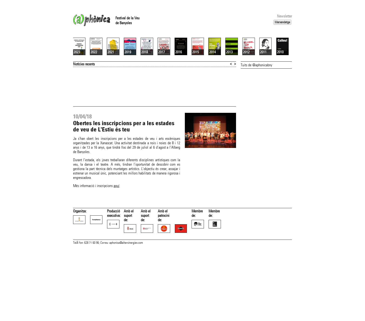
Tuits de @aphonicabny (256, 120)
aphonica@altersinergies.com (126, 316)
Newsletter (284, 16)
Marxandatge (282, 22)
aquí (116, 241)
